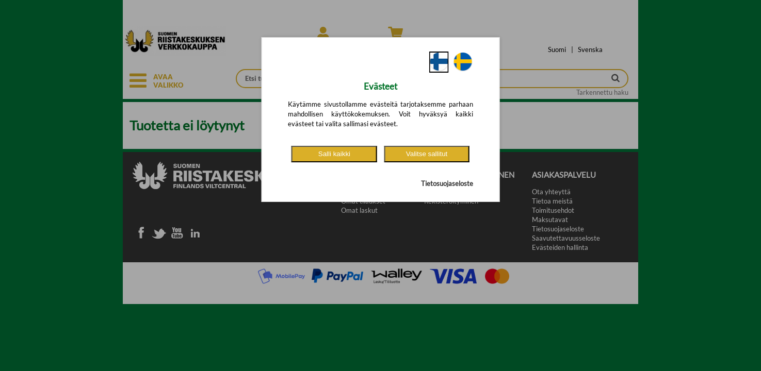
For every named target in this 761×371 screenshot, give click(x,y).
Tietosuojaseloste (447, 183)
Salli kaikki (334, 154)
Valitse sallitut (427, 154)
